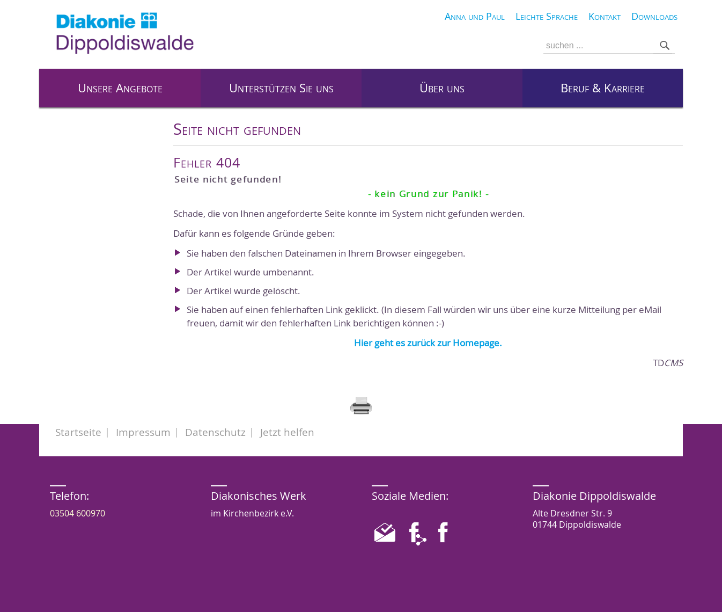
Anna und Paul (475, 16)
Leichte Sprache (546, 16)
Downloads (654, 16)
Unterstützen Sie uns (281, 88)
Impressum (143, 432)
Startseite (78, 432)
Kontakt (604, 16)
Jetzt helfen (287, 432)
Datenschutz (215, 432)
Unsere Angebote (120, 88)
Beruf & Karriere (603, 88)
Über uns (442, 88)
